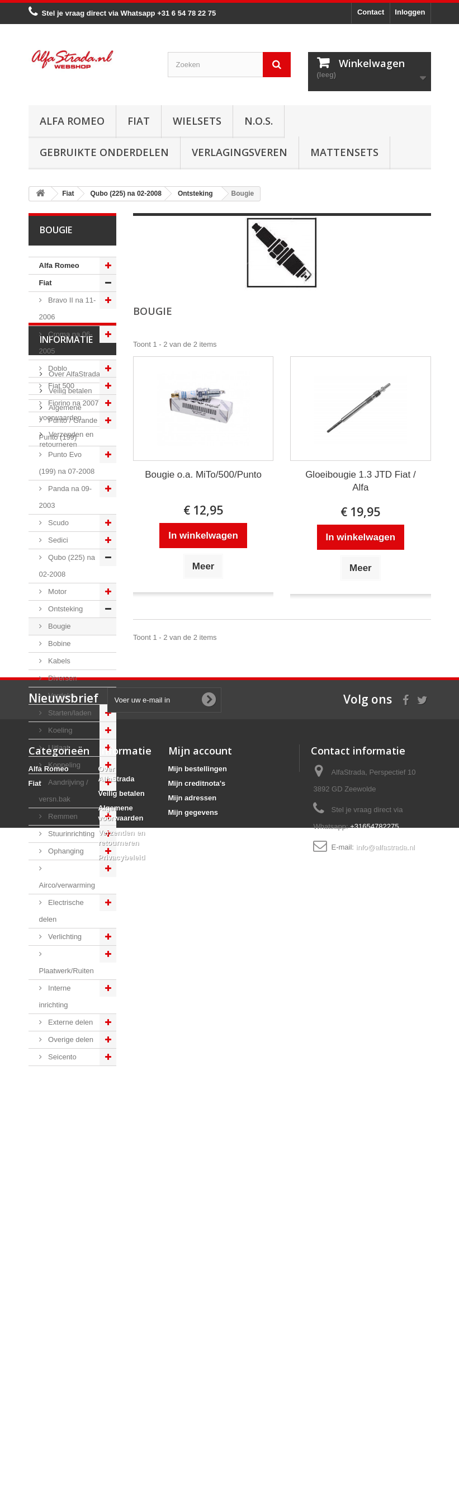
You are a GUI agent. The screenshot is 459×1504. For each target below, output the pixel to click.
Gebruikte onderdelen (104, 152)
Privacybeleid (121, 1433)
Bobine (58, 643)
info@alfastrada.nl (385, 1423)
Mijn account (200, 1326)
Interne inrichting (55, 996)
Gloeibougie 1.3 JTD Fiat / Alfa (360, 481)
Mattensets (344, 152)
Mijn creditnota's (197, 1359)
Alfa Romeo (72, 121)
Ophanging (65, 851)
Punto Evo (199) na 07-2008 (67, 462)
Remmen (62, 816)
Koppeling (63, 765)
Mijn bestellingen (197, 1345)
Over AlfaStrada (73, 1129)
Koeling (59, 730)
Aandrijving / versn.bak (63, 790)
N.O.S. (258, 121)
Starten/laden (69, 713)
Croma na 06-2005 (66, 342)
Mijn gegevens (193, 1388)
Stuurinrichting (70, 833)
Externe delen (69, 1022)
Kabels (58, 661)
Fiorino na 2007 (72, 403)
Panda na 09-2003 (65, 497)
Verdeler (60, 695)
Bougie (58, 626)
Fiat (138, 121)
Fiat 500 (60, 385)
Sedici (57, 540)
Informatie (66, 1099)
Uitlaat (57, 747)
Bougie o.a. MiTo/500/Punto (203, 474)
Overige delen (70, 1039)
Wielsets (197, 121)
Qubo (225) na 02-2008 (67, 565)
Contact (370, 12)
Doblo (57, 368)
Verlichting (64, 936)
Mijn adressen (192, 1374)
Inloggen (410, 12)
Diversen (61, 678)
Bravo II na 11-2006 (67, 308)
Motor (56, 591)
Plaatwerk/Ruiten (66, 970)
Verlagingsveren (239, 152)
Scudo (57, 522)
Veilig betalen (69, 1146)
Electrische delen (61, 910)
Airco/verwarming (67, 885)
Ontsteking (64, 609)
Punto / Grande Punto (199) (68, 428)
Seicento (61, 1057)
